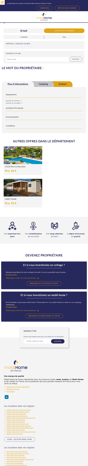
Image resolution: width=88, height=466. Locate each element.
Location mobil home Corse (14, 401)
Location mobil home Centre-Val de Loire (18, 377)
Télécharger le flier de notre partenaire (21, 245)
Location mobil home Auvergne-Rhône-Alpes (19, 395)
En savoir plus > (11, 242)
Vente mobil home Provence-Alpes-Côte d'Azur (20, 441)
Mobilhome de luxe (12, 357)
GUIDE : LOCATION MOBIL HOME (19, 407)
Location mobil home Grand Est (15, 387)
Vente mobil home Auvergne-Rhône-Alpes (19, 437)
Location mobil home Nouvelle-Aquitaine (18, 393)
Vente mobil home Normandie (15, 423)
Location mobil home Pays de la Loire (17, 391)
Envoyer (75, 59)
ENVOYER (57, 309)
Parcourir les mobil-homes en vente (44, 283)
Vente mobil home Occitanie (14, 439)
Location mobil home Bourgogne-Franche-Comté (20, 385)
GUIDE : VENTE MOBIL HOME (18, 448)
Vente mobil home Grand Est (14, 429)
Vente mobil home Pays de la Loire (16, 433)
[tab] (18, 84)
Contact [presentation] (63, 84)
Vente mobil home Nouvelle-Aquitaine (17, 435)
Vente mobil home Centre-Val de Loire (17, 421)
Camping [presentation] (43, 84)
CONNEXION (44, 8)
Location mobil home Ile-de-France (16, 383)
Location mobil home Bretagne (15, 389)
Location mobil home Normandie (16, 381)
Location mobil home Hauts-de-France (17, 379)
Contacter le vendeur (64, 31)
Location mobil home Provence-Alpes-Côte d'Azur (21, 399)
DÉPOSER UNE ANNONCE (67, 8)
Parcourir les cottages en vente (44, 251)
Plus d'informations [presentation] (18, 84)
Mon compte (10, 359)
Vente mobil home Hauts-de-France (17, 419)
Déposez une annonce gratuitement (18, 354)
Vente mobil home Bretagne (14, 431)
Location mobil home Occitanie (15, 397)
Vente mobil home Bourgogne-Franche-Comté (20, 427)
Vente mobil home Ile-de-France (16, 425)
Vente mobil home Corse (13, 443)
